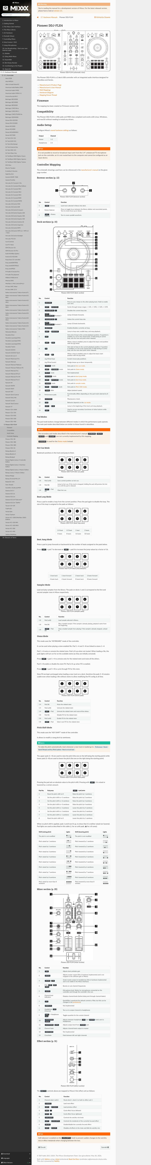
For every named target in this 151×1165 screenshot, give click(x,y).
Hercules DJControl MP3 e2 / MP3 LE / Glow (17, 232)
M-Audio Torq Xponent (12, 274)
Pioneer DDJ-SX (10, 448)
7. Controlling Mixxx (8, 39)
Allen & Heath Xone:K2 (12, 84)
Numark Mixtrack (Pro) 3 (12, 374)
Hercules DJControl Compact (14, 210)
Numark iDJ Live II (11, 356)
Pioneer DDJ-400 (10, 421)
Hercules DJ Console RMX (13, 198)
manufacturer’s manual (89, 170)
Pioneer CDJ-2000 (11, 409)
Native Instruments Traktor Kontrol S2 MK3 (17, 306)
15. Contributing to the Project (12, 66)
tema (57, 1159)
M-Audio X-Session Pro (12, 271)
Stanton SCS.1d (10, 494)
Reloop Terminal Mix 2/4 (12, 478)
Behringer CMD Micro (12, 108)
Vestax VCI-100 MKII (12, 525)
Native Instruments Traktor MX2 (15, 329)
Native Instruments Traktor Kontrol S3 (17, 310)
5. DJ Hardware (7, 33)
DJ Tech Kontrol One (11, 147)
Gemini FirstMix (10, 180)
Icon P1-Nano (9, 245)
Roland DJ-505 (10, 482)
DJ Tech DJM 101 (10, 141)
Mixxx (16, 6)
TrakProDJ (8, 508)
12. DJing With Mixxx (9, 56)
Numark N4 (9, 383)
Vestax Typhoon (10, 514)
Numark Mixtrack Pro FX (12, 377)
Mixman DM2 (9, 280)
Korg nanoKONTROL (11, 262)
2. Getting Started (8, 23)
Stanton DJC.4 (9, 490)
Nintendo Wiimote (11, 332)
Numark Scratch (10, 400)
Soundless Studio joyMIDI (13, 488)
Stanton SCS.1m (10, 496)
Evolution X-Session (11, 171)
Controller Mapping (12, 436)
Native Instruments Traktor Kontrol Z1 (17, 326)
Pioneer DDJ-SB (10, 439)
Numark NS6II (9, 388)
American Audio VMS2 (12, 90)
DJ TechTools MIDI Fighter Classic (15, 156)
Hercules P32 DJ (10, 239)
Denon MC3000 (10, 126)
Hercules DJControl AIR (12, 207)
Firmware (9, 427)
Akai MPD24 (9, 81)
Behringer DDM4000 (11, 117)
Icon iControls (9, 241)
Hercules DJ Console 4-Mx (13, 183)
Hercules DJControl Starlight (14, 235)
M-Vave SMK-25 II (11, 289)
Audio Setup (10, 433)
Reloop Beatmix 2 (10, 451)
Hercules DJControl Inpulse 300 (15, 216)
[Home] (38, 17)
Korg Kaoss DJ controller (12, 259)
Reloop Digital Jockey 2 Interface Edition (15, 466)
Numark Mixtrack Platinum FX (14, 368)
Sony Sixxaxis (9, 484)
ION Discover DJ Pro (11, 251)
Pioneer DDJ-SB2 (10, 442)
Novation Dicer (10, 335)
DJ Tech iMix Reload (11, 144)
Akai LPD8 (8, 78)
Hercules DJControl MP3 (13, 228)
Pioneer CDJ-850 (10, 415)
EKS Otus (8, 165)
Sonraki (105, 1147)
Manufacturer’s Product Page (50, 85)
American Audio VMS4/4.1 (13, 93)
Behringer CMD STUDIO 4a (13, 114)
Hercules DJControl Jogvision (14, 225)
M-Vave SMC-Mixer (11, 286)
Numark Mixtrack (10, 362)
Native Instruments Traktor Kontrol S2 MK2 (17, 301)
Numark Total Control (11, 403)
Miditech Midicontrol (11, 277)
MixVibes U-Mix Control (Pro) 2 (14, 283)
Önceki (42, 1147)
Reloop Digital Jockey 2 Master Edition (17, 470)
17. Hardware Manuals (9, 72)
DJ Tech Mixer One (11, 153)
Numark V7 (8, 406)
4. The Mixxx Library (9, 30)
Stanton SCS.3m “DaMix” (12, 502)
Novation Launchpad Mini (13, 338)
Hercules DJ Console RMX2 (13, 201)
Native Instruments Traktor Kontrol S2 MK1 (17, 296)
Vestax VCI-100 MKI (11, 522)
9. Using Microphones (9, 45)
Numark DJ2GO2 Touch (12, 353)
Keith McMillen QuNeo (12, 253)
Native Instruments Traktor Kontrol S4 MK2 (17, 314)
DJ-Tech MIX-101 (10, 150)
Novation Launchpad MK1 (13, 341)
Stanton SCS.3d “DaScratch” (13, 499)
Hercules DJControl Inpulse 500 (15, 219)
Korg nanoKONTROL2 (12, 265)
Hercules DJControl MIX (12, 204)
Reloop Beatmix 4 (10, 454)
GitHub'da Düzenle (103, 17)
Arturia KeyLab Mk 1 (11, 96)
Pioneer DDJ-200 (10, 418)
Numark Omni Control (12, 394)
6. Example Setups (8, 36)
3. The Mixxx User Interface (11, 27)
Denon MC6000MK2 (11, 132)
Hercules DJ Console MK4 (13, 195)
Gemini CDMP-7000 (11, 177)
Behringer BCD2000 (11, 99)
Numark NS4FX (10, 386)
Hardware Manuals (49, 17)
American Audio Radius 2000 (14, 87)
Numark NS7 (9, 391)
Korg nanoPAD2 (10, 268)
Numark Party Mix (10, 397)
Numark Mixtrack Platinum (13, 365)
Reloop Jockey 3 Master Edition (14, 472)
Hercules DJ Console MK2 (13, 192)
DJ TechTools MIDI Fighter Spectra (15, 159)
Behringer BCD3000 (11, 102)
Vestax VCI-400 (10, 531)
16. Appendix (6, 69)
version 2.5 (58, 11)
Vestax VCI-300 (10, 528)
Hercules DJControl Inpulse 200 (15, 213)
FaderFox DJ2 (9, 174)
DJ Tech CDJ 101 (10, 138)
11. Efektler (6, 53)
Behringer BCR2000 (11, 105)
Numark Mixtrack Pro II (12, 380)
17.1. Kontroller (8, 75)
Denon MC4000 (10, 129)
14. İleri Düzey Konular (9, 63)
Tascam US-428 (10, 505)
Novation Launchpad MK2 (13, 344)
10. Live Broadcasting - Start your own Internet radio (14, 49)
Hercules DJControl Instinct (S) (14, 222)
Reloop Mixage (9, 476)
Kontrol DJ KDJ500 (11, 256)
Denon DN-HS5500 (11, 120)
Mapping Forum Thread (48, 95)
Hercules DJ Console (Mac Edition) (15, 186)
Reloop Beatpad (10, 457)
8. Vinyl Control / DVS (9, 42)
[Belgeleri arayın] (15, 14)
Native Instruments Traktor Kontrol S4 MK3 (17, 319)
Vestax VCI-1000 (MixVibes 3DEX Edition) (15, 518)
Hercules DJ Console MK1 (13, 189)
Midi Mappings (45, 90)
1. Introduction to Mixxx (10, 20)
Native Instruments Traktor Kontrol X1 (17, 323)
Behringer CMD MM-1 (12, 111)
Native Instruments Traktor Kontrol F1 (17, 292)
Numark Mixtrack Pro (11, 371)
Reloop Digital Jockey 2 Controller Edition (15, 461)
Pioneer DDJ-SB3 (10, 445)
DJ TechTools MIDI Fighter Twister (15, 162)
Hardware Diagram (47, 92)
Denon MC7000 (10, 135)
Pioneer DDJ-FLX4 (10, 425)
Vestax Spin (8, 511)
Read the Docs (74, 1159)
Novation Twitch (10, 347)
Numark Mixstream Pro (12, 359)
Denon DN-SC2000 (11, 123)
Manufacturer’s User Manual (50, 87)
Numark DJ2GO (10, 350)
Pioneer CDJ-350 (10, 412)
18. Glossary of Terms (9, 537)
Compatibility (10, 430)
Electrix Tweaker (10, 168)
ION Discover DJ (10, 247)
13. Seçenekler (7, 59)
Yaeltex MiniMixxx (10, 534)
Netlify (56, 1161)
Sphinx (47, 1159)
